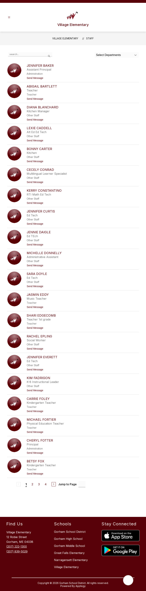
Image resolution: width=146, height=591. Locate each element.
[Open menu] (9, 17)
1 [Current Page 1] (26, 484)
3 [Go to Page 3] (39, 484)
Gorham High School (68, 539)
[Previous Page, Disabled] (18, 484)
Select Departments (108, 54)
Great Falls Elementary (69, 553)
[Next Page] (54, 484)
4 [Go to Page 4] (46, 484)
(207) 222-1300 (16, 546)
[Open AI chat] (128, 580)
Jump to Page (67, 484)
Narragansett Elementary (71, 560)
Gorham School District (69, 531)
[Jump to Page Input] (81, 484)
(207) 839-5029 (17, 551)
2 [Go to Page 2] (32, 484)
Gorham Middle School (69, 546)
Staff (90, 38)
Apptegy (81, 585)
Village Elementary (65, 38)
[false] (30, 54)
